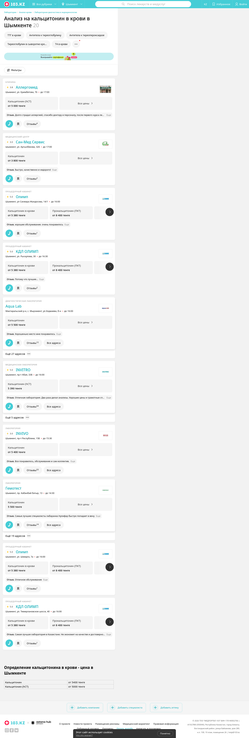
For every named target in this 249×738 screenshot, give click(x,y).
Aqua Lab (13, 306)
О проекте (64, 723)
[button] (44, 4)
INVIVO (22, 433)
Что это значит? (84, 735)
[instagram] (7, 730)
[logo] (14, 4)
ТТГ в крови (14, 35)
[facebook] (12, 730)
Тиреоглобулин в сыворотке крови (28, 44)
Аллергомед (26, 87)
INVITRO (23, 370)
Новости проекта (82, 723)
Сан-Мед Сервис (30, 142)
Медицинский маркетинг (136, 723)
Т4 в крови (61, 44)
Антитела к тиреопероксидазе (87, 35)
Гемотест (13, 488)
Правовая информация (165, 723)
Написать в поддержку (148, 728)
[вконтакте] (16, 730)
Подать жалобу (125, 728)
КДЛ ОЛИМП (27, 251)
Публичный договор (88, 728)
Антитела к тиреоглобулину (45, 35)
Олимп (22, 197)
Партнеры (107, 728)
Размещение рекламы (107, 723)
